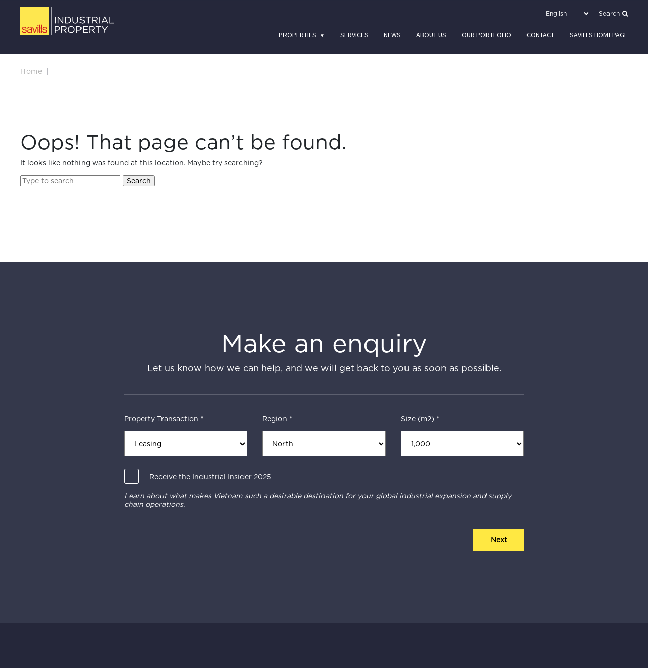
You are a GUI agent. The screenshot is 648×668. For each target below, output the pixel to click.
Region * (277, 419)
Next (499, 540)
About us (431, 35)
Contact (540, 35)
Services (354, 35)
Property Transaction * (164, 419)
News (392, 35)
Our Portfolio (486, 35)
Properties (297, 35)
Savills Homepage (599, 35)
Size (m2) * (420, 419)
